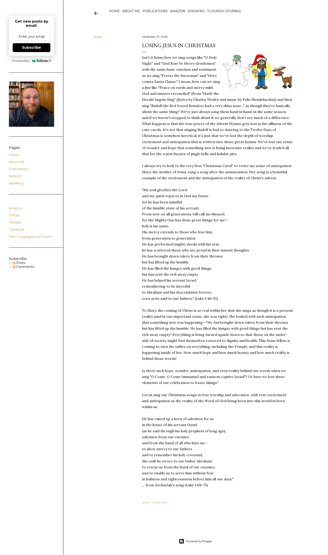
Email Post (160, 502)
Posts (19, 263)
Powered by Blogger (195, 541)
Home (114, 11)
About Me (131, 11)
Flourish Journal (224, 11)
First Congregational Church (30, 237)
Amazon (177, 11)
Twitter (14, 215)
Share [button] (97, 37)
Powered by (31, 60)
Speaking (196, 11)
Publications (155, 11)
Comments (23, 267)
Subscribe (31, 47)
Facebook (16, 230)
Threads (15, 222)
